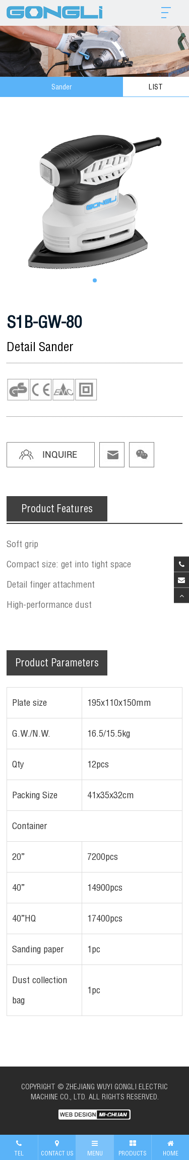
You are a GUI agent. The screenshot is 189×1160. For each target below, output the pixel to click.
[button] (95, 280)
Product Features (57, 508)
